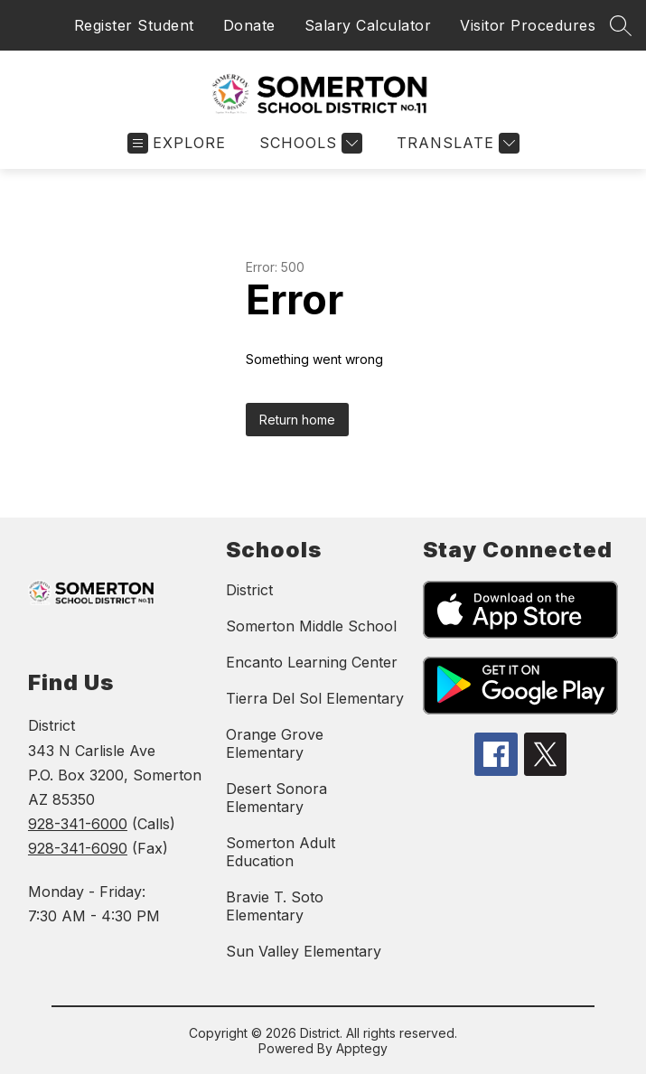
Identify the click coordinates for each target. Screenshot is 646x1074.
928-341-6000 (77, 824)
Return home (297, 419)
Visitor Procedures (527, 25)
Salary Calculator (368, 25)
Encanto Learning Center (312, 662)
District (249, 590)
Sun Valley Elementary (303, 951)
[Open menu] (176, 143)
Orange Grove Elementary (274, 743)
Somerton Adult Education (280, 852)
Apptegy (362, 1048)
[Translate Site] (456, 143)
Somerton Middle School (311, 626)
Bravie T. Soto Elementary (274, 906)
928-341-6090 (77, 848)
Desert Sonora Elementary (276, 798)
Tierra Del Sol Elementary (315, 698)
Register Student (134, 25)
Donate (249, 25)
